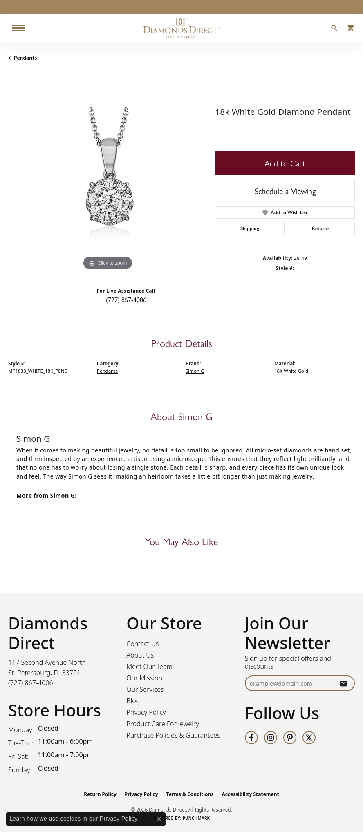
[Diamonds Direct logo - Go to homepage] (181, 27)
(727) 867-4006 (126, 299)
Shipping (249, 228)
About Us (140, 655)
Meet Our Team (149, 666)
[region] (107, 173)
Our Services (145, 689)
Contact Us (142, 643)
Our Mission (144, 677)
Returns (320, 228)
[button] (334, 29)
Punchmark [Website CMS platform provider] (196, 818)
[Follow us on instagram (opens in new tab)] (270, 737)
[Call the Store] (30, 682)
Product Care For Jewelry (162, 723)
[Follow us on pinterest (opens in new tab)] (289, 737)
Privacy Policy (146, 712)
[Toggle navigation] (18, 28)
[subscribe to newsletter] (343, 683)
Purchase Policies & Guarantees (173, 735)
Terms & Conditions (190, 794)
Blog (133, 700)
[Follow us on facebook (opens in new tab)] (251, 737)
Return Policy (100, 794)
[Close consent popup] (159, 818)
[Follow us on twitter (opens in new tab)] (309, 737)
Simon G (195, 371)
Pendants (25, 57)
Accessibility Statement (250, 794)
